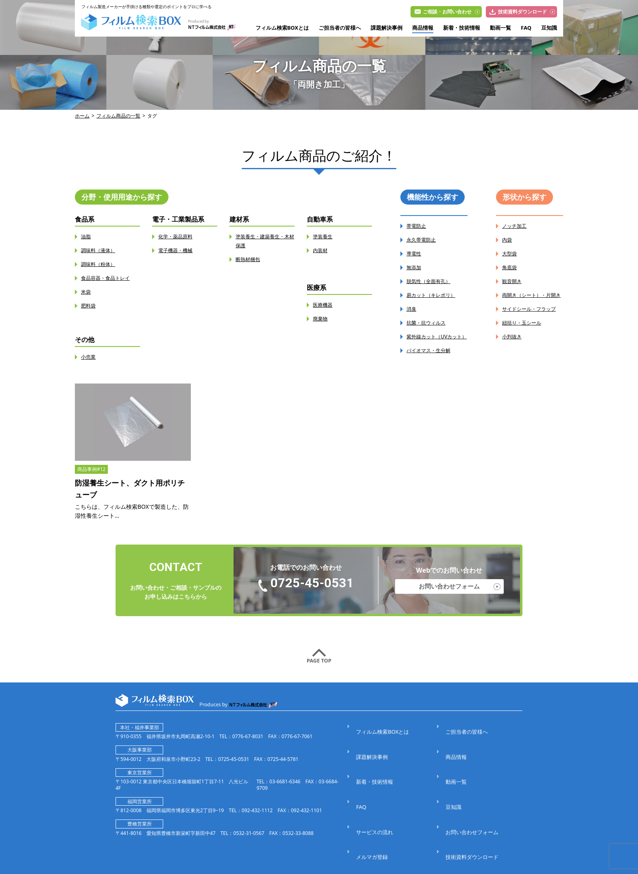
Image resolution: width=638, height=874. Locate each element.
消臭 (412, 309)
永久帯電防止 (423, 240)
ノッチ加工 (516, 226)
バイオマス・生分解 (432, 359)
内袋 (507, 240)
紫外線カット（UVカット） (435, 341)
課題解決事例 (386, 28)
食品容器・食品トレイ (109, 278)
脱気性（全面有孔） (432, 281)
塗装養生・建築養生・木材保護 (264, 241)
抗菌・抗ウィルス (429, 323)
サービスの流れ (374, 788)
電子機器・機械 (178, 250)
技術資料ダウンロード (522, 11)
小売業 (89, 357)
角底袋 (510, 267)
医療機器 (324, 305)
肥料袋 (89, 305)
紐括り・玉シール (525, 340)
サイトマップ (461, 816)
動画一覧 (500, 28)
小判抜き (513, 354)
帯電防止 (417, 226)
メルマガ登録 (371, 802)
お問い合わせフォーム (449, 588)
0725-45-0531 (312, 586)
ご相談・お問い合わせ (447, 11)
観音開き (513, 281)
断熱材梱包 (250, 259)
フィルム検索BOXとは (282, 28)
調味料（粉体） (101, 264)
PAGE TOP (319, 664)
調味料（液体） (101, 250)
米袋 (86, 292)
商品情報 (422, 28)
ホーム (82, 115)
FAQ (526, 28)
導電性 (415, 253)
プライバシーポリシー (382, 816)
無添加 (415, 267)
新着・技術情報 (461, 28)
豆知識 (549, 28)
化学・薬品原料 (178, 236)
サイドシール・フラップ (530, 322)
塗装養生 (324, 236)
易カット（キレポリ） (434, 295)
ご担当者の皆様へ (340, 28)
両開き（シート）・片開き (530, 299)
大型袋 (510, 253)
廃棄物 (321, 319)
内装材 (321, 250)
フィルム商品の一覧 (118, 115)
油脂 (86, 236)
